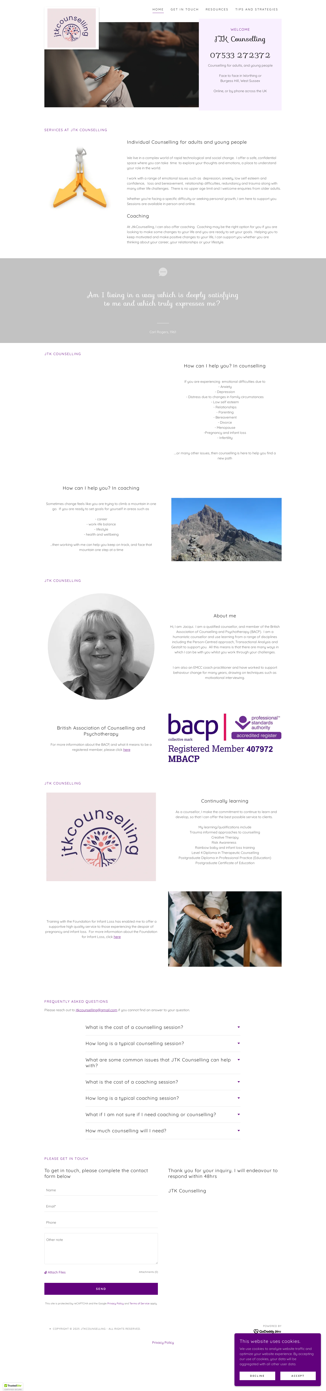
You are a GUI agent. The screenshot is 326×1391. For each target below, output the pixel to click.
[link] (71, 8)
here (126, 749)
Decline (258, 1375)
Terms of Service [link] (140, 1303)
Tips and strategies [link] (256, 9)
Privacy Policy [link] (115, 1303)
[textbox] (101, 1190)
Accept (298, 1375)
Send (101, 1289)
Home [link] (158, 9)
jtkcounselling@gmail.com (96, 1010)
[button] (46, 1272)
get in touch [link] (185, 9)
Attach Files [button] (57, 1272)
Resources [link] (217, 9)
